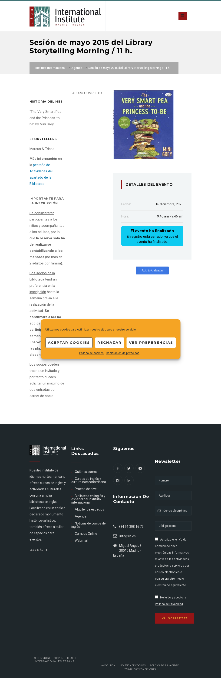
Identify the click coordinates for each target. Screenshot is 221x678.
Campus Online (86, 533)
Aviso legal (108, 665)
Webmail (81, 540)
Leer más (39, 549)
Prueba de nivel (86, 489)
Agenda (80, 516)
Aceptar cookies (69, 342)
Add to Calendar (152, 270)
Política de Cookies (133, 665)
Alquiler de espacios (89, 509)
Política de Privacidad (169, 604)
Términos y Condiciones (140, 669)
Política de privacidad (164, 665)
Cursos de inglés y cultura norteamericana (88, 480)
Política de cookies (91, 352)
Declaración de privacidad (122, 352)
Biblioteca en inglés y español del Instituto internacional (88, 499)
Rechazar (109, 342)
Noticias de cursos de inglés (88, 524)
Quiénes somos (86, 472)
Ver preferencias (151, 342)
